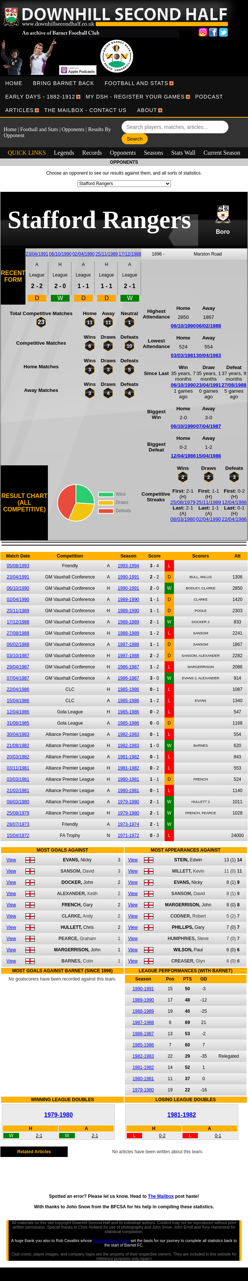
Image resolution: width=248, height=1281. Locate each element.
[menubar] (124, 96)
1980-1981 (128, 779)
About (147, 110)
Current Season (221, 152)
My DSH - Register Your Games (135, 97)
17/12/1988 (130, 254)
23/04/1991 (37, 254)
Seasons (153, 152)
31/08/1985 (18, 723)
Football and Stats (136, 83)
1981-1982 (128, 756)
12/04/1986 (183, 456)
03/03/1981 (183, 355)
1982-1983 (128, 734)
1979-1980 (128, 801)
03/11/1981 (18, 768)
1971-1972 (128, 835)
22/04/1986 (234, 519)
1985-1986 (128, 689)
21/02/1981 (18, 790)
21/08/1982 (18, 745)
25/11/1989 (106, 254)
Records (92, 152)
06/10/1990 (60, 254)
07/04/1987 (208, 426)
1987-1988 (128, 644)
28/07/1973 (18, 824)
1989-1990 (128, 599)
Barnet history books (111, 1240)
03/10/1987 (18, 655)
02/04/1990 (83, 254)
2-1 (39, 1135)
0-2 (162, 1135)
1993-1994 (128, 565)
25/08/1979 (183, 502)
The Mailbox (161, 1196)
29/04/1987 (18, 667)
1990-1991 (128, 577)
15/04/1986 (208, 456)
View (11, 859)
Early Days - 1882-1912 (40, 97)
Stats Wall (183, 152)
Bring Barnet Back (63, 83)
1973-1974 (128, 824)
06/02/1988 (208, 326)
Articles (19, 110)
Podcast (209, 97)
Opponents (73, 129)
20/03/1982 (18, 756)
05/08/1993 (18, 565)
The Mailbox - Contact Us (85, 110)
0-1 (218, 1135)
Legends (64, 152)
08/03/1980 (183, 519)
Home (13, 83)
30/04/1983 (208, 355)
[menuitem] (14, 83)
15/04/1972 (18, 835)
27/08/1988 (234, 385)
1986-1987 (128, 667)
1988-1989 (128, 622)
